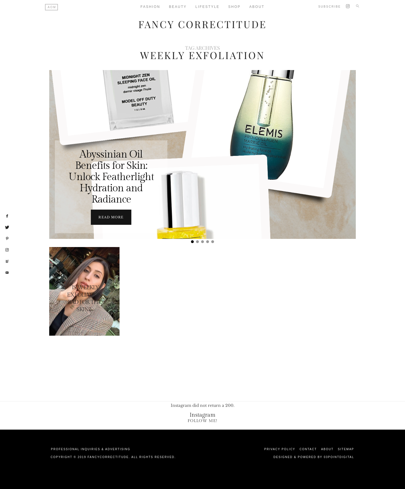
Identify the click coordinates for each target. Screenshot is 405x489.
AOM (52, 7)
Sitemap (346, 449)
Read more (110, 217)
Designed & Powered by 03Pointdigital (313, 457)
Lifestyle (207, 7)
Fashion (150, 7)
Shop (234, 7)
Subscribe (329, 6)
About (257, 7)
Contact (308, 449)
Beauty (178, 7)
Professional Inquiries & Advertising (90, 449)
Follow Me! (202, 420)
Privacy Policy (279, 449)
